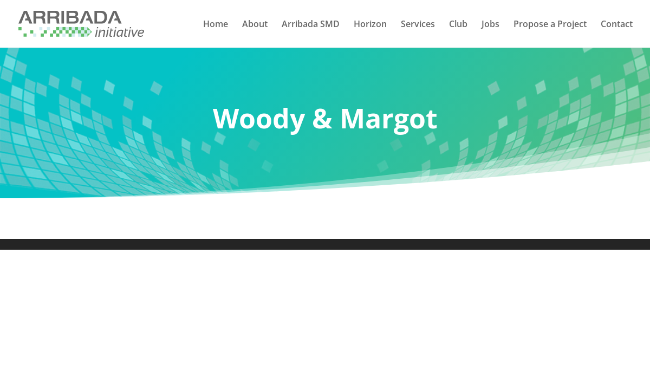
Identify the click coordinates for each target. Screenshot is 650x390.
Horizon (370, 25)
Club (458, 25)
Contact (617, 25)
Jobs (490, 25)
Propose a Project (550, 25)
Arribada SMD (311, 25)
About (255, 25)
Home (215, 25)
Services (418, 25)
